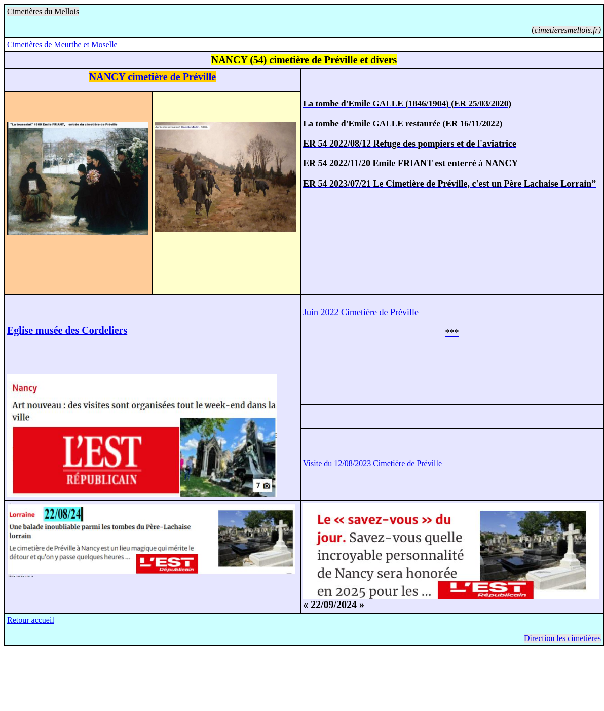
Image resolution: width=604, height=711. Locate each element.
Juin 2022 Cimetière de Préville (361, 312)
